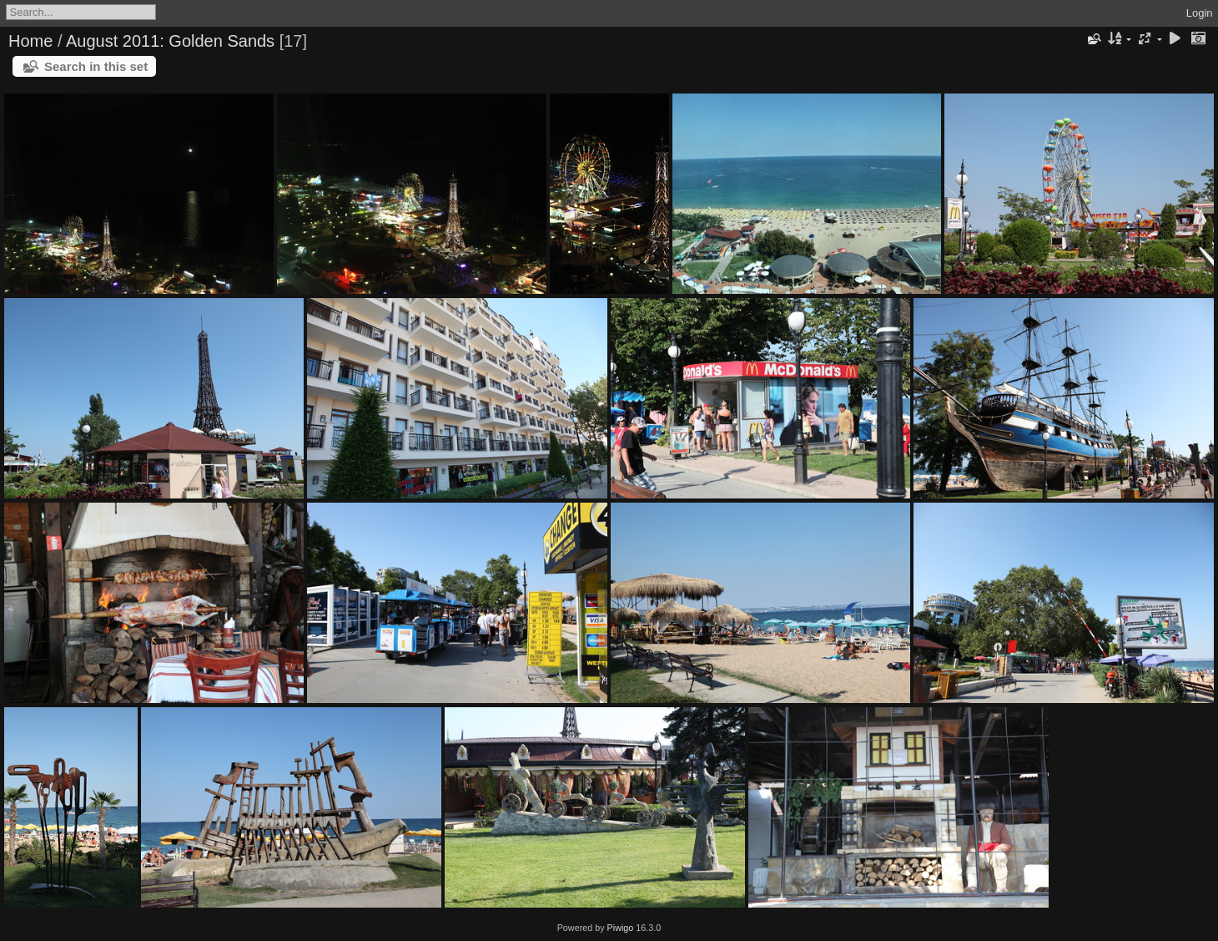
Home (30, 41)
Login (1199, 13)
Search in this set (96, 66)
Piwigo (620, 928)
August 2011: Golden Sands (170, 41)
